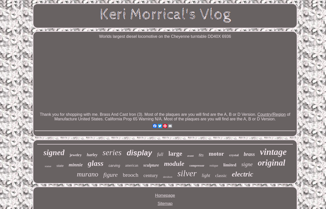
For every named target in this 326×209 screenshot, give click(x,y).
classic (221, 175)
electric (242, 174)
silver (187, 173)
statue (48, 166)
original (271, 162)
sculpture (151, 165)
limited (229, 165)
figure (110, 174)
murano (87, 174)
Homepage (165, 195)
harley (92, 155)
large (175, 153)
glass (96, 163)
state (60, 166)
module (174, 163)
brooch (130, 175)
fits (201, 155)
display (139, 153)
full (160, 154)
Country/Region (271, 114)
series (112, 152)
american (131, 165)
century (150, 175)
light (206, 175)
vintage (273, 152)
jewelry (76, 155)
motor (216, 154)
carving (114, 166)
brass (249, 154)
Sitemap (165, 203)
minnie (76, 164)
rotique (214, 165)
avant (190, 155)
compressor (197, 165)
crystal (234, 155)
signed (54, 152)
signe (247, 164)
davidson (167, 176)
